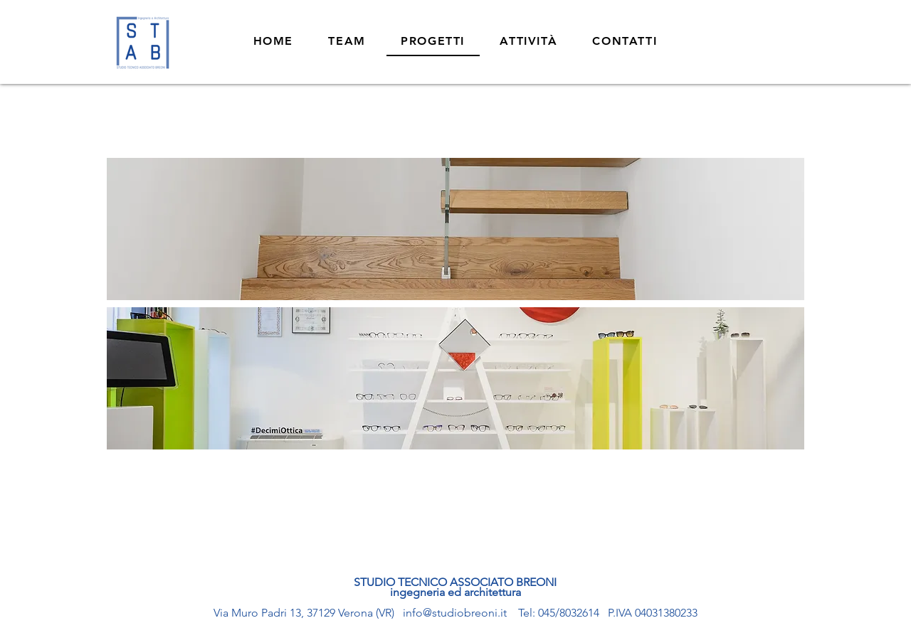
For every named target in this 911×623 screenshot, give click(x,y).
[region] (455, 229)
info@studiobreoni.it (455, 612)
